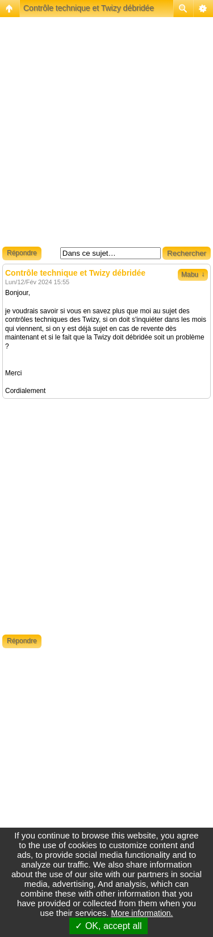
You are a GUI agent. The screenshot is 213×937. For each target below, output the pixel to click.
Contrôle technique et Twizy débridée (88, 8)
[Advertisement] (106, 135)
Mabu (192, 275)
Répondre (22, 253)
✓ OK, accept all (108, 926)
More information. (142, 913)
